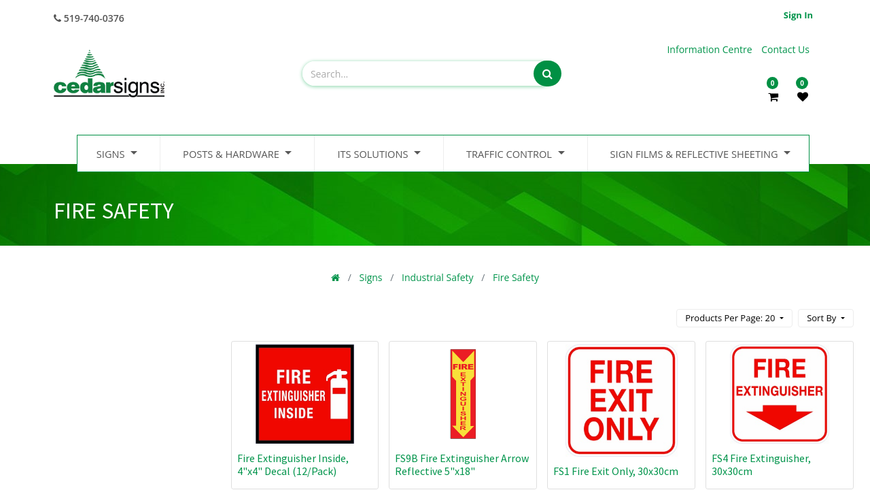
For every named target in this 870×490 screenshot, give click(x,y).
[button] (826, 318)
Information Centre (710, 49)
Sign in (798, 15)
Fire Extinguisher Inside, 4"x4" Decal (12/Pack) (293, 464)
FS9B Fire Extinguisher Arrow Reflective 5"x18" (462, 464)
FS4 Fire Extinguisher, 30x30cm (761, 464)
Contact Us (785, 49)
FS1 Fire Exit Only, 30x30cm (615, 471)
